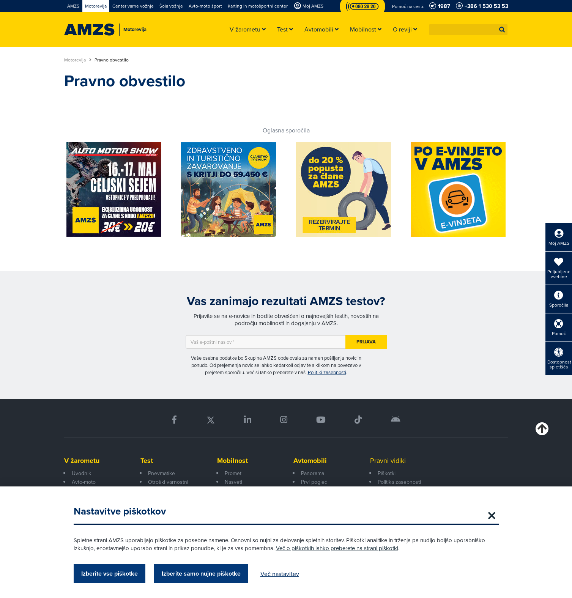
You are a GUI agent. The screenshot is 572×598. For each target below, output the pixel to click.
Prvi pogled (314, 482)
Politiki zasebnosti (327, 372)
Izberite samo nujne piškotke (201, 573)
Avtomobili (310, 461)
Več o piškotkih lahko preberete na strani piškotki (337, 548)
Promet (233, 473)
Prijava (366, 341)
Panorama (312, 473)
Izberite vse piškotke (109, 573)
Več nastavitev (279, 574)
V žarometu (81, 461)
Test (146, 461)
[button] (502, 29)
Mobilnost (232, 461)
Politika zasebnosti (399, 482)
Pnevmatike (161, 473)
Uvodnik (81, 473)
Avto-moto (84, 482)
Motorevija (77, 60)
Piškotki (387, 473)
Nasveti (233, 482)
